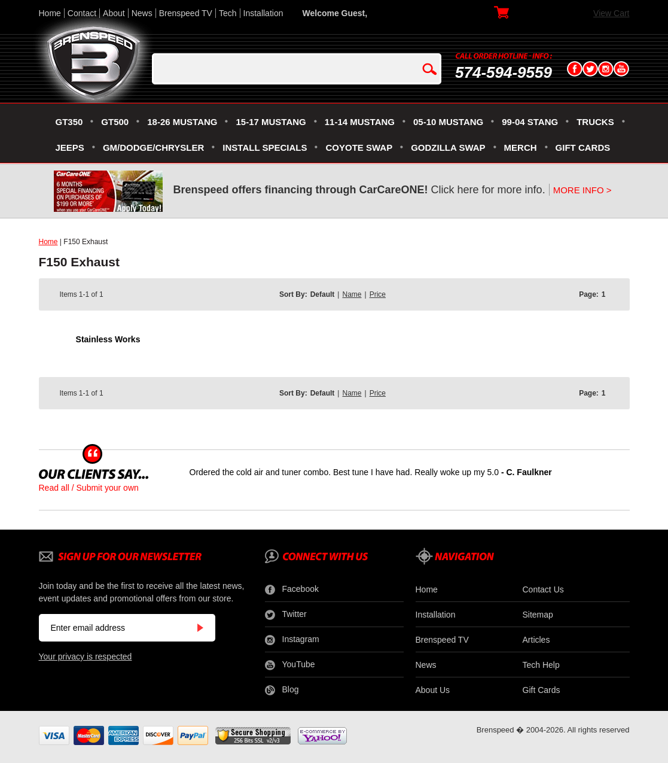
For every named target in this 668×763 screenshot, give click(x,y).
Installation (263, 13)
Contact (82, 13)
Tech (228, 13)
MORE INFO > (582, 190)
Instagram (292, 639)
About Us (433, 690)
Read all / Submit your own (89, 488)
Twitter (286, 614)
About (114, 13)
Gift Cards (541, 690)
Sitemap (538, 614)
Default (322, 294)
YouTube (290, 664)
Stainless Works (108, 339)
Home (50, 13)
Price (378, 294)
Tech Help (541, 665)
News (142, 13)
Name (351, 294)
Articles (536, 640)
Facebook (292, 589)
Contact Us (543, 589)
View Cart (611, 13)
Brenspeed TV (185, 13)
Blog (282, 690)
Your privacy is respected (85, 656)
